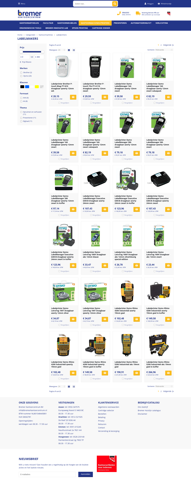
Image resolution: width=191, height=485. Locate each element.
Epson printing (80, 28)
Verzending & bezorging (108, 431)
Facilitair (48, 23)
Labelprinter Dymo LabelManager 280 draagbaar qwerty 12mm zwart (157, 143)
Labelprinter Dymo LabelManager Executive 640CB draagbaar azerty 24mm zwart (94, 199)
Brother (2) (27, 72)
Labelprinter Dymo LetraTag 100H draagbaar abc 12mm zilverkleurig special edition (126, 256)
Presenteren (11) (29, 117)
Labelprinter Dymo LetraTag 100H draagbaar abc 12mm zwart (157, 254)
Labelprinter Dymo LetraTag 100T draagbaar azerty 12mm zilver (62, 310)
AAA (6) (26, 97)
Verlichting (162, 23)
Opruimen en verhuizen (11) (32, 113)
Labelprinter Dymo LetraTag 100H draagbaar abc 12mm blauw (94, 254)
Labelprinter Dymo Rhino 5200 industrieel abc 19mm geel (127, 364)
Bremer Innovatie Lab (57, 28)
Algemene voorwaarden (108, 407)
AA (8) (25, 101)
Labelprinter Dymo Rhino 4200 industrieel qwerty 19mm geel (62, 364)
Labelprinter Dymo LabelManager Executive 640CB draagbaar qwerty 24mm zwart (157, 199)
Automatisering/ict (141, 23)
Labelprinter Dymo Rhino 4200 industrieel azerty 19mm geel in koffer (157, 310)
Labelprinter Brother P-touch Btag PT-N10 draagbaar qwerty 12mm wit (62, 87)
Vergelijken (65, 103)
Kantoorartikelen (29, 23)
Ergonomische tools (30, 28)
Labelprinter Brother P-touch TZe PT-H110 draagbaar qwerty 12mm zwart (94, 87)
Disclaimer (142, 414)
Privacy (101, 420)
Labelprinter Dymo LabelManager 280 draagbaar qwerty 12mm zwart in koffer (62, 199)
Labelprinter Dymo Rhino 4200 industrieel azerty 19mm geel (126, 310)
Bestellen (102, 414)
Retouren (102, 424)
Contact (101, 427)
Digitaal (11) (27, 121)
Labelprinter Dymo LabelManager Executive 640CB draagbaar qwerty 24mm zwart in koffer (62, 256)
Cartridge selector (106, 410)
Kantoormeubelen (67, 23)
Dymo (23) (27, 76)
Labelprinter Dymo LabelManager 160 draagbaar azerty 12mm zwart (126, 87)
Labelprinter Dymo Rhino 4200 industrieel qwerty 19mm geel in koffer (94, 364)
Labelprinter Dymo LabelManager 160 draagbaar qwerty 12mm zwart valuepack (94, 143)
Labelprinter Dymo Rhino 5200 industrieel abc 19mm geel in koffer (158, 364)
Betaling (101, 417)
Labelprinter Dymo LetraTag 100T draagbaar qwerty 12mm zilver (94, 310)
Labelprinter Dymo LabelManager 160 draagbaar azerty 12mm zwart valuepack (157, 87)
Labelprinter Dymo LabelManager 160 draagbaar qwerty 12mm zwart (62, 143)
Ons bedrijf (143, 407)
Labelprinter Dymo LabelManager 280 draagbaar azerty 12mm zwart (126, 143)
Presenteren (120, 23)
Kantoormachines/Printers (95, 23)
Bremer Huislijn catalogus (149, 410)
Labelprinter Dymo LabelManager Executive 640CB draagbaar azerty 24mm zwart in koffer (126, 199)
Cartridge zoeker (101, 28)
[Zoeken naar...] (114, 3)
